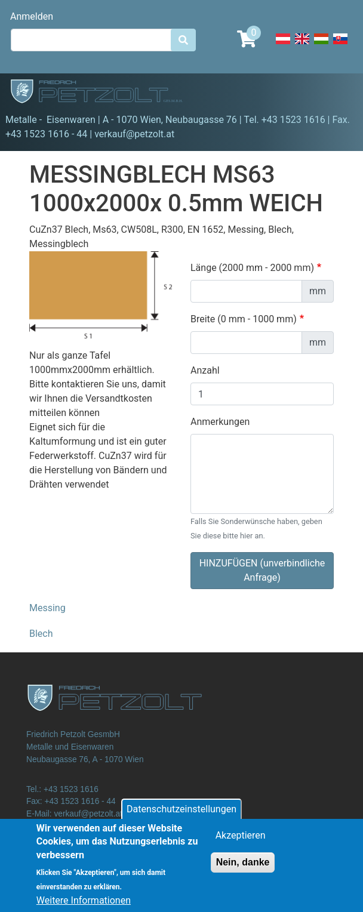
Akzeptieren (241, 842)
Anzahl (205, 370)
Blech (41, 633)
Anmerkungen (220, 421)
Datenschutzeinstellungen (181, 815)
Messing (47, 608)
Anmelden (31, 16)
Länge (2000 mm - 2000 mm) (252, 267)
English (302, 45)
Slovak (340, 45)
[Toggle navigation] (336, 93)
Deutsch (283, 45)
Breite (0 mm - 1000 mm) (243, 319)
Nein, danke (243, 869)
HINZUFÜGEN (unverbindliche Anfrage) (262, 570)
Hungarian (321, 45)
